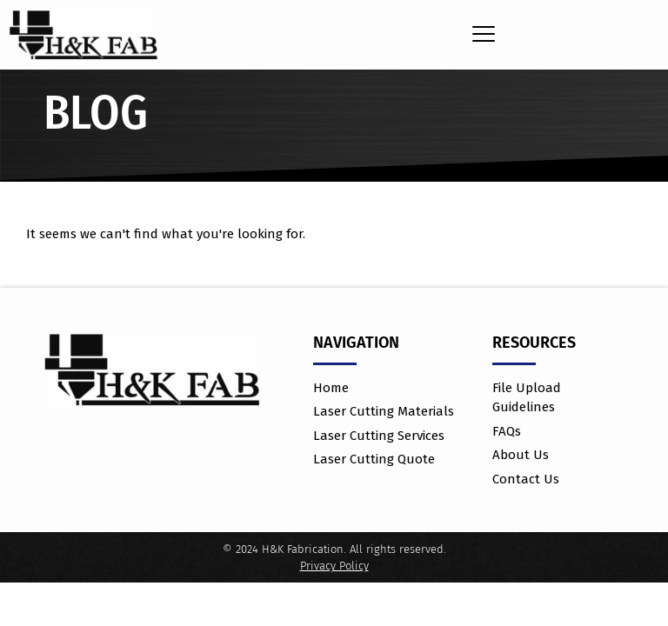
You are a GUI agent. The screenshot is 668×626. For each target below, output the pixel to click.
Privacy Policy (334, 565)
